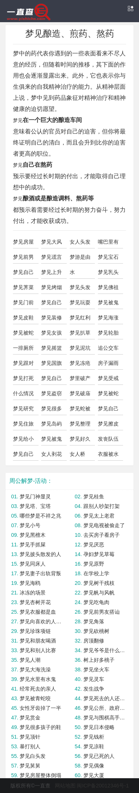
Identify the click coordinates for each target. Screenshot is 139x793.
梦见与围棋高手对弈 (105, 718)
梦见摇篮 (51, 348)
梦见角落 (93, 621)
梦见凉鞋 (93, 746)
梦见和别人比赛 (38, 650)
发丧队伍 (108, 439)
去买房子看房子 (101, 535)
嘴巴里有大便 (108, 243)
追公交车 (108, 348)
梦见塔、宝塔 (35, 506)
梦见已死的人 (99, 756)
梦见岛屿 (51, 424)
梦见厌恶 (93, 545)
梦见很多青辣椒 (51, 410)
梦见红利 (80, 318)
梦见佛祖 (108, 287)
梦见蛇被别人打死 (80, 410)
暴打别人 (30, 746)
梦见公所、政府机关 (105, 708)
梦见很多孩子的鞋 (40, 727)
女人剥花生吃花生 (51, 456)
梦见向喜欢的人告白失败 (42, 621)
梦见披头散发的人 (40, 554)
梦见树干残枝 (99, 583)
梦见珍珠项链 (35, 631)
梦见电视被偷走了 (104, 525)
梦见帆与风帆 (99, 593)
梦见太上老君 (99, 516)
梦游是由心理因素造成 (80, 259)
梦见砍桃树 (96, 631)
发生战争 (93, 689)
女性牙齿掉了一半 (40, 708)
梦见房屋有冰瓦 (23, 243)
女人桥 (77, 454)
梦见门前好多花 (23, 304)
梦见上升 (51, 272)
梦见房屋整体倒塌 (40, 775)
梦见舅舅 (30, 766)
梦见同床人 (33, 564)
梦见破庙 (80, 393)
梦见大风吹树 (51, 243)
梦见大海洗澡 (35, 669)
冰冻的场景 (33, 593)
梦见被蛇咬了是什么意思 (108, 395)
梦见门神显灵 (35, 496)
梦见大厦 (93, 775)
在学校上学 (96, 573)
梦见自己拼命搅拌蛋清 (23, 456)
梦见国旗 (51, 363)
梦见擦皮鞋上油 (108, 425)
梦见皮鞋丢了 (23, 319)
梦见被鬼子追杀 (108, 304)
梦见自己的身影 (23, 274)
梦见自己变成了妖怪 (108, 410)
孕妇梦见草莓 (99, 554)
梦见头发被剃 (80, 289)
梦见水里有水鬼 (38, 679)
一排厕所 (23, 348)
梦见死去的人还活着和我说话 (105, 698)
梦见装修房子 (51, 319)
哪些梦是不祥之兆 (40, 516)
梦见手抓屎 (33, 545)
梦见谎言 (51, 257)
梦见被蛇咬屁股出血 (23, 334)
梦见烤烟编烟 (51, 289)
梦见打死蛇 (23, 380)
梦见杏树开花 (35, 602)
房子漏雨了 (108, 365)
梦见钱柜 (93, 737)
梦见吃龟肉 (96, 602)
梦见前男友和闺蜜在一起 (23, 259)
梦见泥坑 (80, 348)
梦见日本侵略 (99, 727)
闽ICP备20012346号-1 (103, 786)
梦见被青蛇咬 (35, 698)
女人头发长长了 (80, 243)
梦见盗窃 (51, 393)
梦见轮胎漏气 (108, 334)
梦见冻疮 (80, 363)
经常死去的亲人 (38, 689)
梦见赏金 (30, 718)
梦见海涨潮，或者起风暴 (108, 319)
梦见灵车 (93, 679)
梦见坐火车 (96, 669)
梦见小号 (30, 525)
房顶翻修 (93, 641)
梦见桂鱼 (93, 496)
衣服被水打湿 (108, 456)
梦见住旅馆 (23, 425)
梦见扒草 (80, 333)
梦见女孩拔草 (51, 334)
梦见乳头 (108, 272)
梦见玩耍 (80, 302)
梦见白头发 (33, 756)
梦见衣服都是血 (38, 612)
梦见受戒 (108, 378)
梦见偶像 (93, 766)
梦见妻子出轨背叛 (40, 573)
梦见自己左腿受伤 (51, 304)
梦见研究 (23, 408)
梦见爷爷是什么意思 (105, 650)
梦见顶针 (30, 737)
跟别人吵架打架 (101, 506)
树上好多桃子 (99, 660)
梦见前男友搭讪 (101, 612)
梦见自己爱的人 (51, 380)
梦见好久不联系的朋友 (80, 440)
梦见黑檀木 (33, 535)
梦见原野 (93, 564)
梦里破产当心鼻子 (80, 380)
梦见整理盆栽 (80, 425)
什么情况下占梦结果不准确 (23, 395)
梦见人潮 (30, 660)
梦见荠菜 (23, 287)
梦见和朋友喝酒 (38, 641)
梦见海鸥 (30, 583)
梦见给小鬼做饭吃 (23, 440)
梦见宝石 (108, 257)
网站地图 (65, 786)
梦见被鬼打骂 (51, 440)
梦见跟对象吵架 (23, 365)
